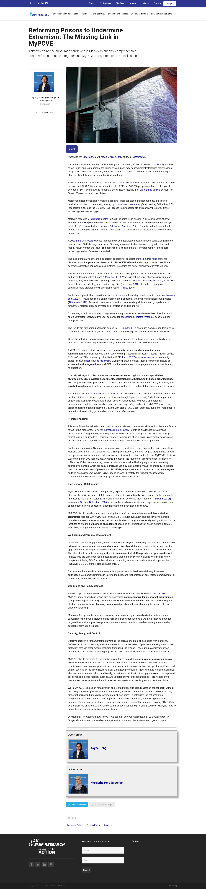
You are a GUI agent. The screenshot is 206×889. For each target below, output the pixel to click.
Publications (105, 3)
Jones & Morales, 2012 (108, 277)
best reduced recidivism (97, 360)
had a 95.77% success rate (136, 357)
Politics (85, 14)
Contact (157, 3)
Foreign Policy (98, 14)
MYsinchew (116, 157)
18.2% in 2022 (125, 328)
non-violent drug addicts (147, 189)
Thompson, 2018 (77, 302)
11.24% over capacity (127, 182)
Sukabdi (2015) (163, 498)
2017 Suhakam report (81, 240)
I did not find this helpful (102, 805)
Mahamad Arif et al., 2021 (124, 226)
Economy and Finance (118, 14)
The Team (120, 3)
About (91, 3)
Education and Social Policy (65, 14)
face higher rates (148, 259)
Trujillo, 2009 (127, 287)
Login (169, 3)
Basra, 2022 (160, 593)
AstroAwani (88, 157)
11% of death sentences (127, 204)
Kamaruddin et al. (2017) (117, 430)
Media (146, 3)
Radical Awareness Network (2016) (104, 393)
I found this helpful (77, 805)
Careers (134, 3)
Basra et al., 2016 (159, 280)
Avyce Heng (40, 97)
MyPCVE (158, 164)
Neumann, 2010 (130, 284)
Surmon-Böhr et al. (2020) (93, 502)
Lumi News (101, 157)
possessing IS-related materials (137, 317)
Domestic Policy (75, 825)
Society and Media (139, 14)
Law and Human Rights (161, 14)
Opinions (108, 825)
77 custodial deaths (98, 219)
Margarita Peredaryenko (107, 782)
